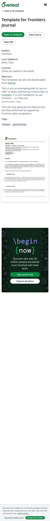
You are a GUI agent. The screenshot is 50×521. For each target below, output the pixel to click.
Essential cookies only (14, 517)
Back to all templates (13, 11)
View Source (35, 34)
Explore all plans (25, 281)
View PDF (8, 42)
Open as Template (13, 34)
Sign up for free (25, 274)
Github (11, 83)
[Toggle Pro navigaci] (45, 4)
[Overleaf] (10, 4)
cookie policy (22, 513)
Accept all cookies (35, 517)
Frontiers (7, 94)
